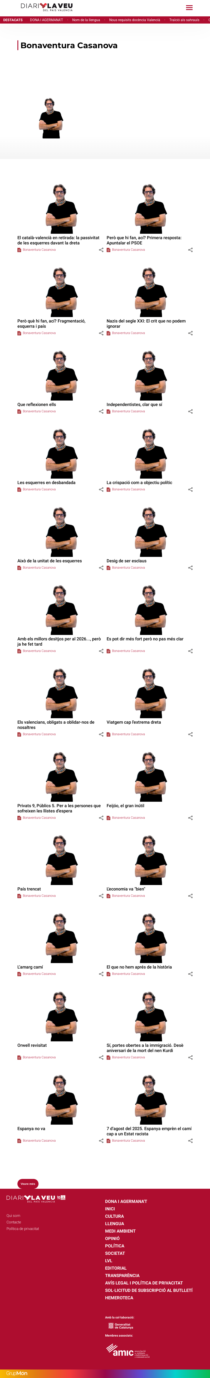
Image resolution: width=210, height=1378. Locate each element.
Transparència (122, 1275)
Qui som (13, 1215)
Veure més (28, 1183)
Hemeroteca (119, 1297)
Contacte (14, 1222)
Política (114, 1245)
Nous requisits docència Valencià (134, 20)
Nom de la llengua (86, 20)
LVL (108, 1260)
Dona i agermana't (126, 1201)
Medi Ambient (120, 1231)
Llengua (114, 1223)
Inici (110, 1208)
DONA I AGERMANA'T (46, 20)
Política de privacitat (23, 1228)
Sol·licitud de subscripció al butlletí (149, 1290)
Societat (115, 1253)
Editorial (116, 1268)
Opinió (112, 1238)
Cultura (114, 1216)
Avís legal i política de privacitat (144, 1283)
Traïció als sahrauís (184, 20)
